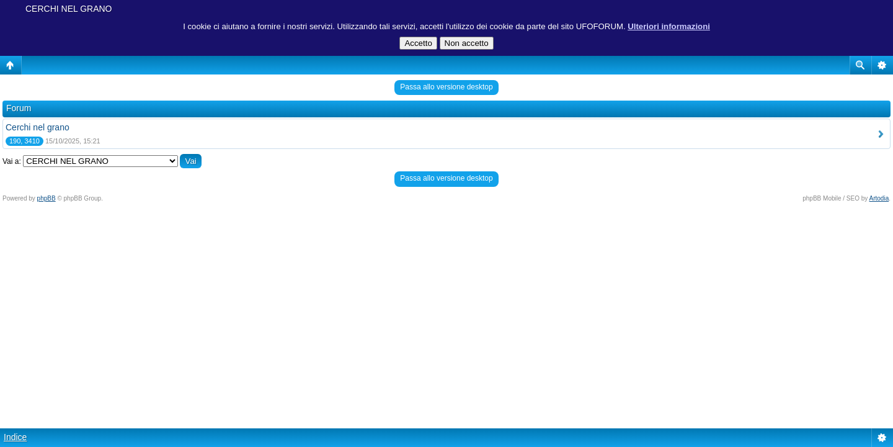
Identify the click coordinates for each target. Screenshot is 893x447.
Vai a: (11, 161)
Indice (15, 437)
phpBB (46, 198)
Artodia (879, 198)
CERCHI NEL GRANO (68, 9)
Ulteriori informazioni (669, 26)
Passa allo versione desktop (446, 87)
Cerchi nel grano (37, 127)
